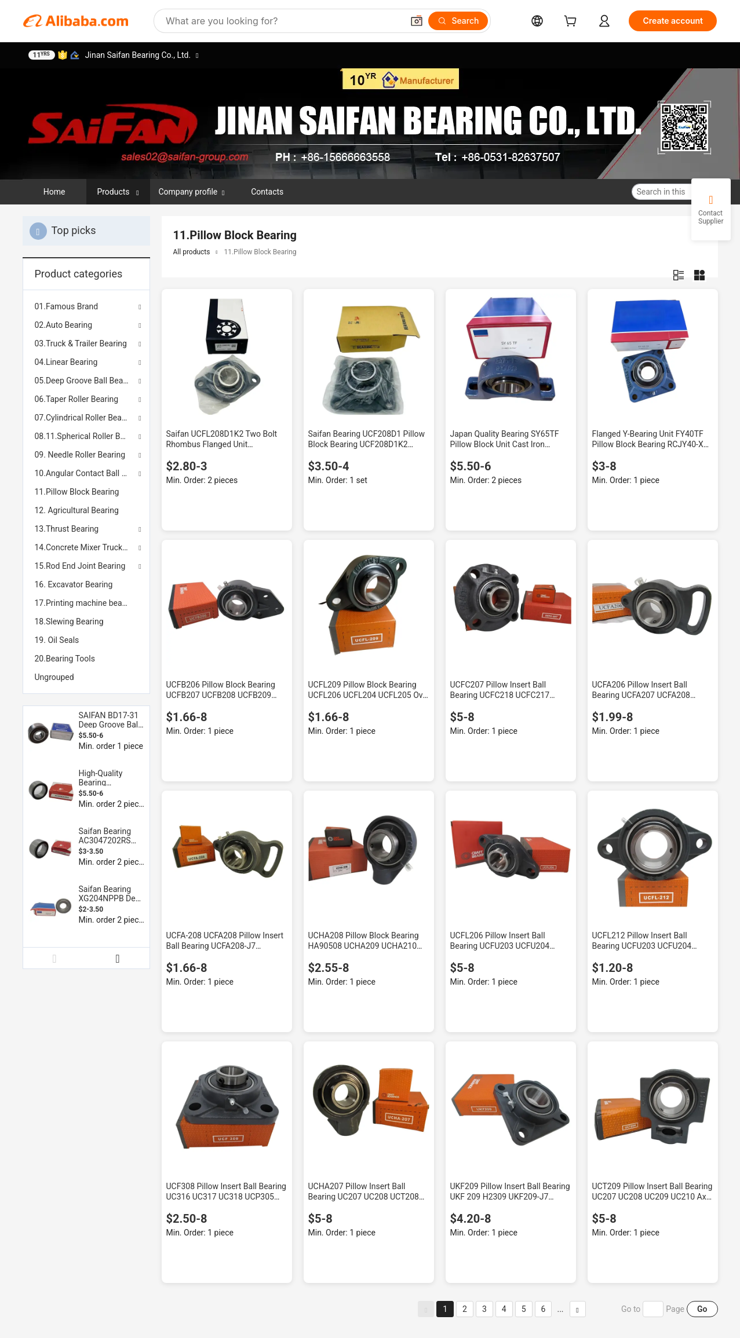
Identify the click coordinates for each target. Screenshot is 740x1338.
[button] (417, 21)
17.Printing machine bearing (85, 603)
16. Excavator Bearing (74, 584)
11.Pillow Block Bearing (77, 491)
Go (702, 1309)
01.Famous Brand (67, 306)
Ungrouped (54, 677)
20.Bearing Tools (65, 658)
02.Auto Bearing (64, 325)
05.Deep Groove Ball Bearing (86, 380)
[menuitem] (86, 491)
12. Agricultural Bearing (77, 510)
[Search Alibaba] (283, 20)
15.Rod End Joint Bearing (80, 566)
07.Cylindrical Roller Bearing (85, 417)
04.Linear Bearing (66, 362)
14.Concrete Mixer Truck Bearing (86, 547)
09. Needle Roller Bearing (80, 454)
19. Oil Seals (57, 640)
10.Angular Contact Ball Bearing (86, 473)
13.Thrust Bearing (67, 528)
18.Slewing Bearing (69, 621)
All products (191, 252)
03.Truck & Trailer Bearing (81, 343)
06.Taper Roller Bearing (77, 399)
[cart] (572, 22)
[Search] (458, 21)
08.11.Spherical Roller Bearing (86, 436)
